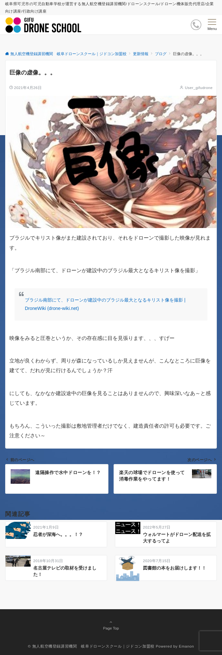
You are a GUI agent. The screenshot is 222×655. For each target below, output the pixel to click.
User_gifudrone (199, 87)
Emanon (186, 646)
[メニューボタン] (212, 25)
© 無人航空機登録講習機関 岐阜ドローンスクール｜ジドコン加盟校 (91, 646)
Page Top (111, 625)
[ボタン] (196, 24)
